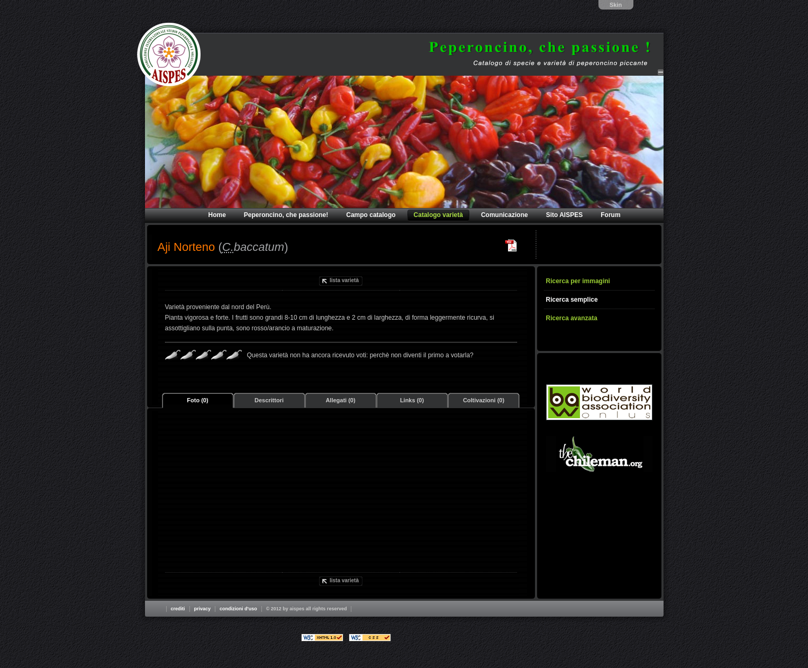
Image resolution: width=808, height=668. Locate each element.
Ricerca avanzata (571, 318)
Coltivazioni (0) (483, 400)
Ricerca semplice (572, 299)
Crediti (178, 608)
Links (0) (412, 400)
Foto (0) (197, 400)
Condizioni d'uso (238, 608)
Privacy (202, 608)
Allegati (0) (340, 400)
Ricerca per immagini (578, 281)
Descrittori (269, 400)
